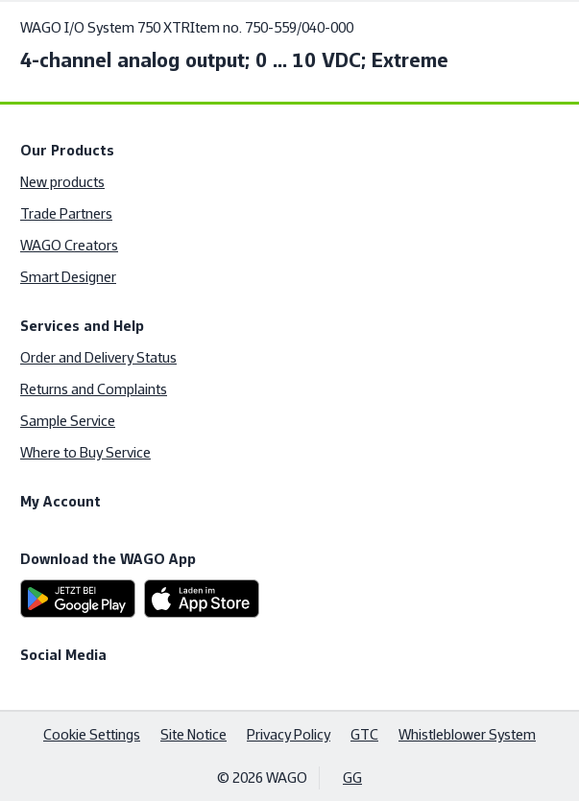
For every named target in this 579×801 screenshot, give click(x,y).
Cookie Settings (91, 734)
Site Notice (193, 734)
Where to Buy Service (85, 452)
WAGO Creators (69, 245)
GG (352, 777)
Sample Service (67, 420)
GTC (364, 734)
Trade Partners (66, 213)
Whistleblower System (467, 734)
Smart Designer (68, 277)
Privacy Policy (288, 734)
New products (62, 182)
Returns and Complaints (93, 389)
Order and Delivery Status (98, 357)
